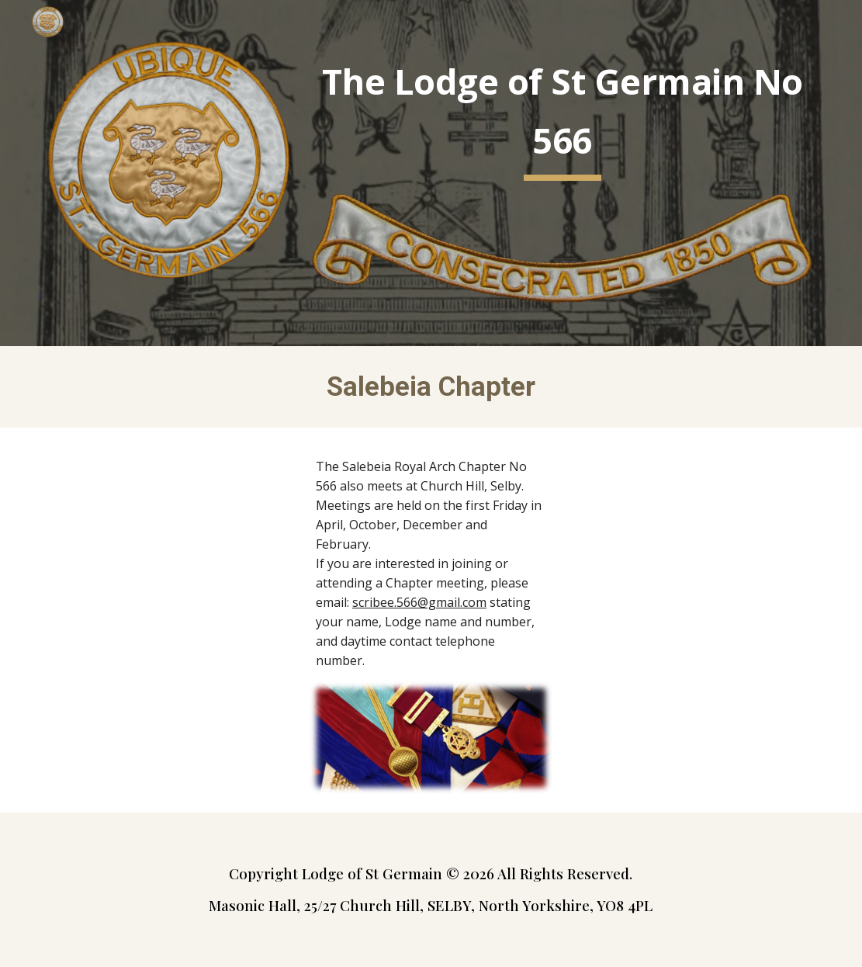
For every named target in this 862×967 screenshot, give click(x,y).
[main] (562, 115)
